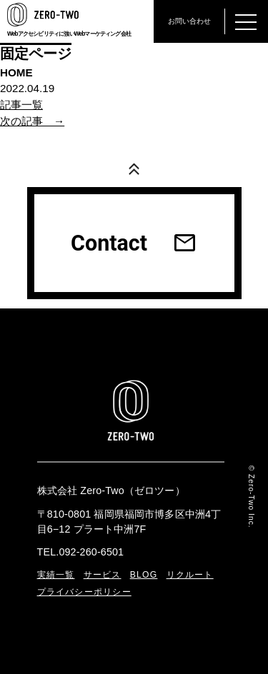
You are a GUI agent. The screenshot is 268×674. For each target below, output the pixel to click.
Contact (134, 243)
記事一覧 (21, 105)
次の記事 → (32, 121)
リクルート (190, 575)
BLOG (144, 575)
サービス (102, 575)
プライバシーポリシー (84, 592)
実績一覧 (56, 575)
